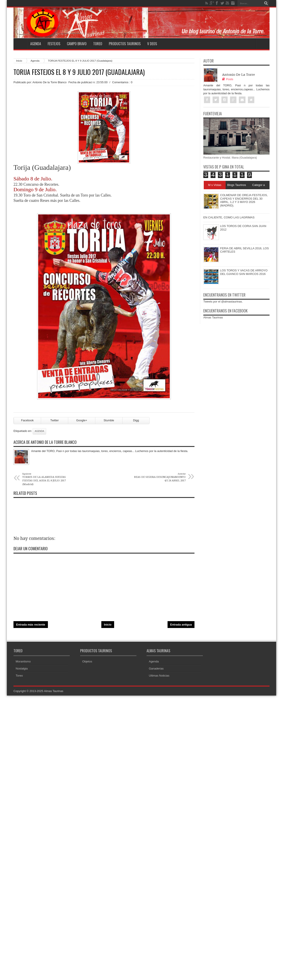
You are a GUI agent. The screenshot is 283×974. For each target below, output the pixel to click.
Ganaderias (156, 670)
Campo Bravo (77, 43)
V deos (152, 43)
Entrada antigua (181, 626)
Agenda (35, 43)
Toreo (97, 43)
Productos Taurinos (125, 43)
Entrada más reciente (30, 626)
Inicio (19, 60)
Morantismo (23, 663)
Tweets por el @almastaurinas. (223, 301)
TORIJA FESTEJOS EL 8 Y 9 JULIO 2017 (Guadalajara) (79, 72)
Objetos (87, 663)
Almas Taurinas (213, 317)
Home (20, 43)
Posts (227, 79)
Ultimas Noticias (159, 677)
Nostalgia (22, 670)
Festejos (54, 43)
